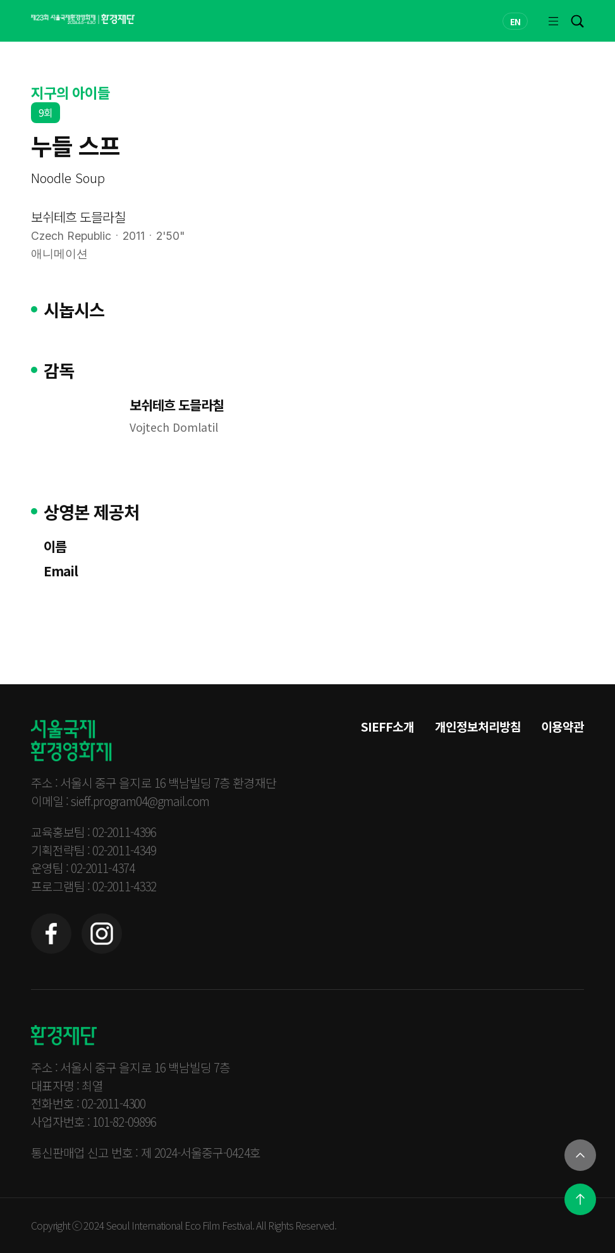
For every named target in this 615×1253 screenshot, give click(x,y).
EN (515, 22)
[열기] (580, 1155)
